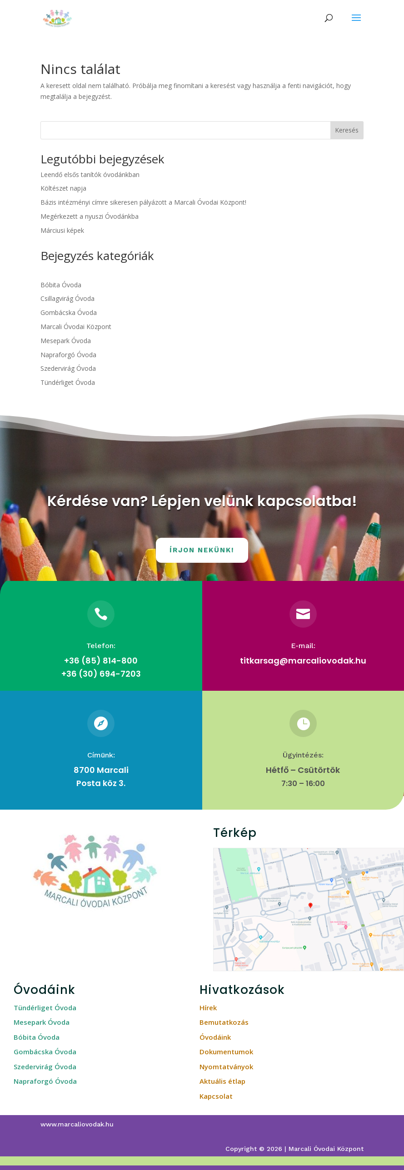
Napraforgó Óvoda (68, 354)
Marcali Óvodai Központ (75, 326)
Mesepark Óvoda (65, 340)
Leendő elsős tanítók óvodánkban (90, 174)
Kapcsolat (216, 1096)
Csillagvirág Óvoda (67, 298)
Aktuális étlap (222, 1081)
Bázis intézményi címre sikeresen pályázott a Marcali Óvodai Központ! (143, 202)
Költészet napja (63, 188)
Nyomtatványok (226, 1066)
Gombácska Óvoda (68, 312)
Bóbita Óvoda (60, 284)
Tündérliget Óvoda (67, 382)
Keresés (347, 130)
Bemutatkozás (224, 1022)
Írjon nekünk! (202, 550)
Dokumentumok (226, 1051)
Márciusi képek (62, 230)
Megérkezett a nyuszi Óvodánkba (89, 216)
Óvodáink (215, 1037)
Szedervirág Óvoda (68, 368)
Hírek (208, 1007)
